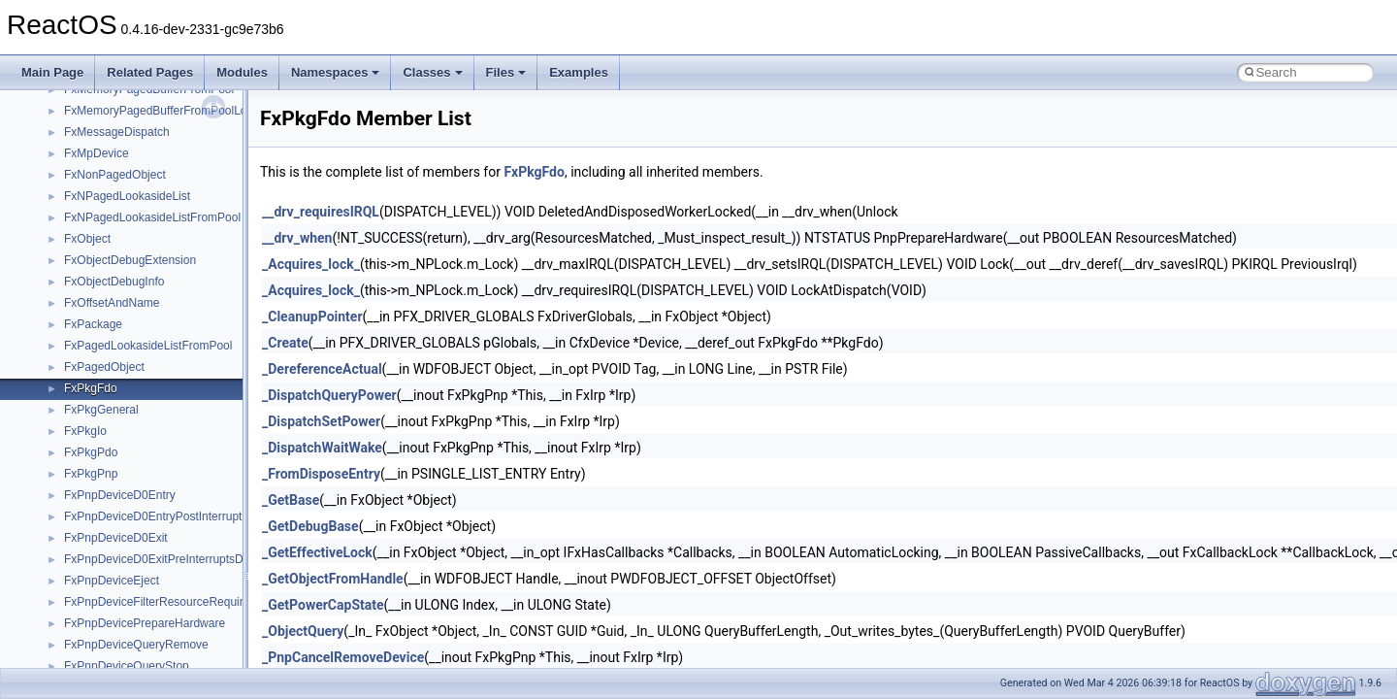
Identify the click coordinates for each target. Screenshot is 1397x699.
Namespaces (335, 72)
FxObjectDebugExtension (130, 260)
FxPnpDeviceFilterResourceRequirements (172, 602)
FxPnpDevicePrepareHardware (144, 623)
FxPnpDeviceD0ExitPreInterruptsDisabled (172, 559)
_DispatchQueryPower (329, 395)
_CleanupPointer (312, 316)
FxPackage (93, 324)
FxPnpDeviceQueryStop (126, 666)
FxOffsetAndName (111, 303)
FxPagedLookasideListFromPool (148, 345)
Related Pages (150, 72)
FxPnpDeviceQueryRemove (136, 644)
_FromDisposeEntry (321, 474)
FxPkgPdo (90, 452)
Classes (432, 72)
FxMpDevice (96, 153)
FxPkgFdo (90, 388)
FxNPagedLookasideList (127, 196)
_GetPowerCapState (323, 605)
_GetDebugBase (310, 526)
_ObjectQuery (302, 631)
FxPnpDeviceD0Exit (116, 538)
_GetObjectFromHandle (333, 578)
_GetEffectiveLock (317, 552)
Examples (578, 72)
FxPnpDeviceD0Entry (120, 495)
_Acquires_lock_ (311, 264)
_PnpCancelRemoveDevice (343, 657)
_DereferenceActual (322, 369)
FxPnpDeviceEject (111, 580)
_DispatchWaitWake (322, 447)
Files (506, 72)
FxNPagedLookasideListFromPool (152, 217)
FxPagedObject (104, 367)
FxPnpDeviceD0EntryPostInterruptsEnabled (177, 516)
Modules (242, 72)
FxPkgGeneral (101, 409)
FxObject (87, 239)
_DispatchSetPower (321, 421)
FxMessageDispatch (117, 132)
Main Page (52, 72)
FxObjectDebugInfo (114, 281)
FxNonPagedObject (115, 175)
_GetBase (290, 500)
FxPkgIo (85, 431)
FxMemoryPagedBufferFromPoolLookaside (175, 110)
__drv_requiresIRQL (320, 211)
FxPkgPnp (90, 474)
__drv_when (297, 238)
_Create (285, 342)
